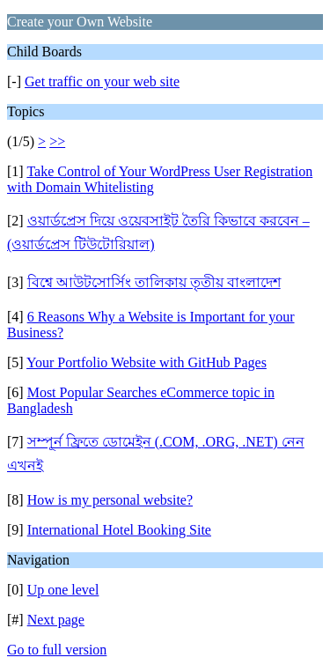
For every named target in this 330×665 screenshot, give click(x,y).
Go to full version (56, 649)
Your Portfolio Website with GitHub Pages (146, 362)
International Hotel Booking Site (119, 529)
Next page (55, 619)
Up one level (63, 589)
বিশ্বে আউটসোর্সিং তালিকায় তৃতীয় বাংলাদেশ (154, 282)
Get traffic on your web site (102, 81)
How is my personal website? (110, 499)
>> (57, 141)
